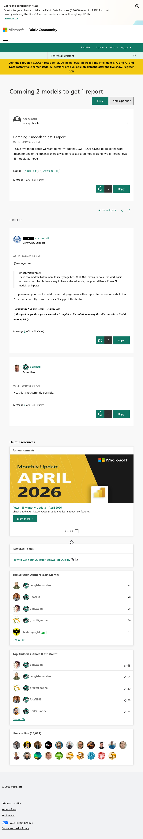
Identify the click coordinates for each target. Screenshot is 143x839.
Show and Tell (50, 170)
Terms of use (9, 809)
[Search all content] (93, 55)
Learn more (11, 18)
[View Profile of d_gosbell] (35, 367)
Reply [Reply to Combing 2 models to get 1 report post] (121, 188)
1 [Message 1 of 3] (24, 179)
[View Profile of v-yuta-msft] (42, 238)
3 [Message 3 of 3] (24, 331)
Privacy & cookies (11, 803)
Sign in (99, 47)
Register (85, 47)
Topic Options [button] (120, 101)
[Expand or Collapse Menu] (5, 39)
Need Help (31, 170)
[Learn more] (25, 518)
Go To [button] (124, 47)
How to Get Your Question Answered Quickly (42, 559)
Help (112, 47)
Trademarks (8, 815)
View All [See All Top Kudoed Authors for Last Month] (19, 719)
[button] (100, 101)
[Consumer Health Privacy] (71, 828)
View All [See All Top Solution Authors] (19, 640)
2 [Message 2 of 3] (24, 404)
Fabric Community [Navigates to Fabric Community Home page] (42, 29)
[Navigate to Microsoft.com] (13, 30)
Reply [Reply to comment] (121, 340)
